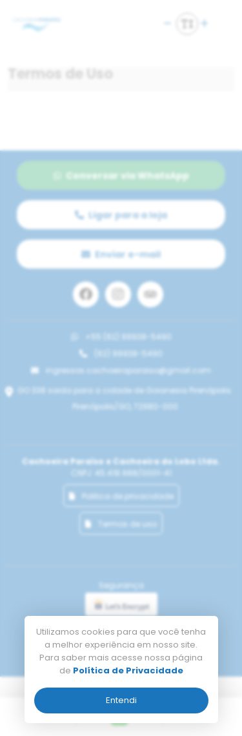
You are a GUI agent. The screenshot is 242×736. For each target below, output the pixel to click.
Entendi (121, 700)
